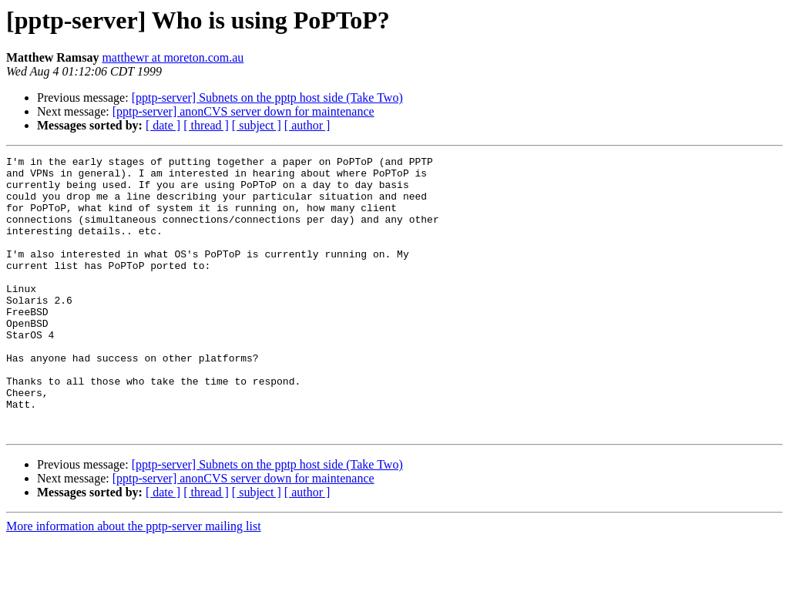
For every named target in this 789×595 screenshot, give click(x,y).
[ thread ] (206, 125)
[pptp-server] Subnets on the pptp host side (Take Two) (267, 97)
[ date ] (163, 125)
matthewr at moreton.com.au (172, 57)
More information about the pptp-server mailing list (133, 581)
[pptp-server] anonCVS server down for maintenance (243, 111)
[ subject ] (256, 125)
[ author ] (307, 125)
